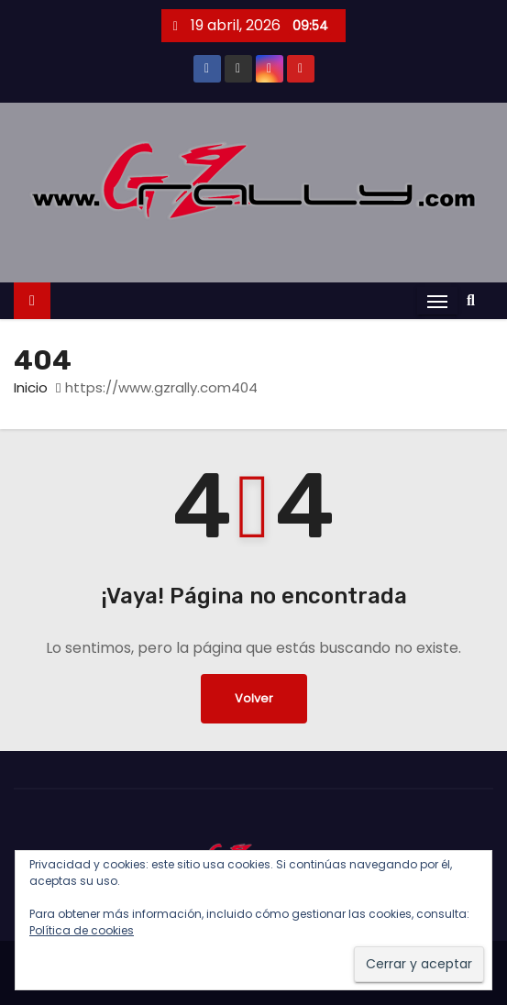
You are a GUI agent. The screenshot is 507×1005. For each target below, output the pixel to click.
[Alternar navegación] (437, 301)
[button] (475, 300)
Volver (254, 698)
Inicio (31, 387)
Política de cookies (81, 930)
